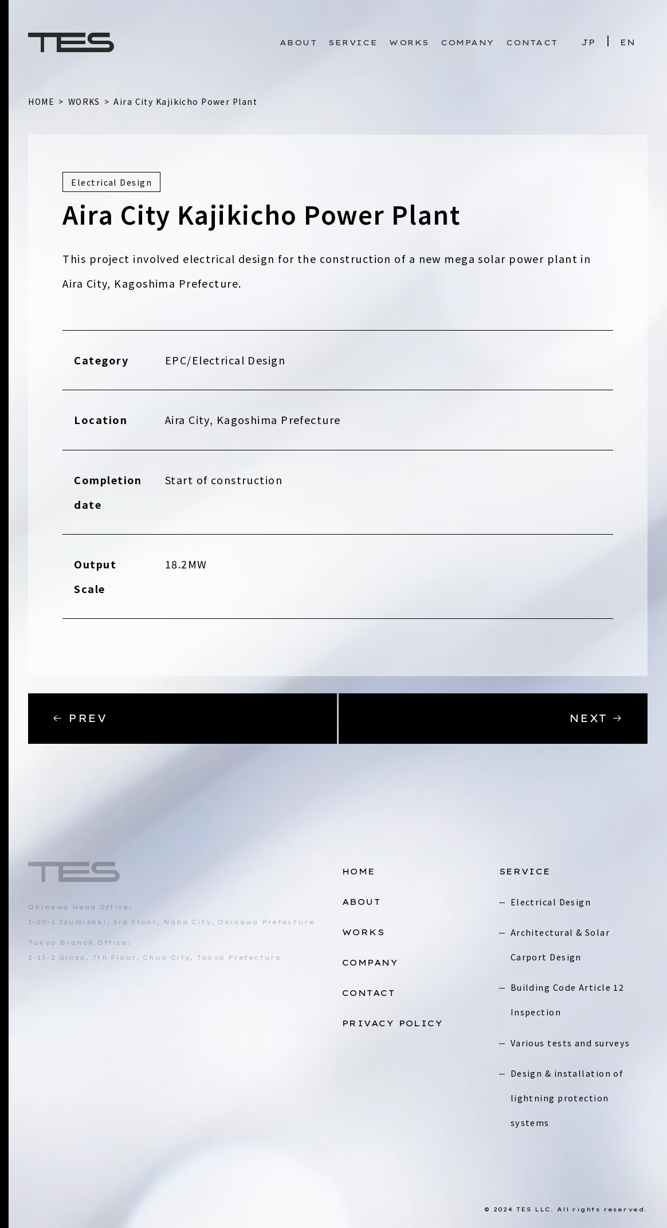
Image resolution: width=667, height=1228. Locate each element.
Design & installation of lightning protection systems (567, 1097)
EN (628, 42)
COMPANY (468, 42)
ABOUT (298, 42)
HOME (358, 871)
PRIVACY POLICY (392, 1023)
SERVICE (353, 42)
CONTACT (532, 42)
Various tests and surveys (570, 1043)
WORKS (409, 42)
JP (588, 42)
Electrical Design (551, 902)
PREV (79, 718)
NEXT (596, 718)
